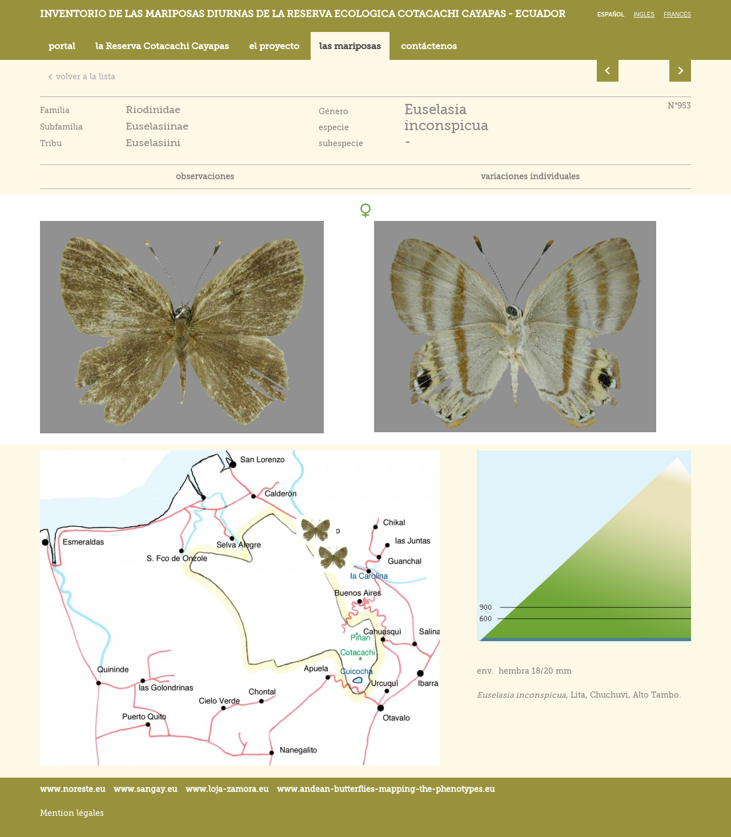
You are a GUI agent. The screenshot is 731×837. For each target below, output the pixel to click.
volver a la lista (81, 76)
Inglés (644, 14)
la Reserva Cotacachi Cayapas (162, 46)
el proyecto (274, 46)
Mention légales (72, 813)
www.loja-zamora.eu (227, 789)
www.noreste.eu (72, 789)
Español (611, 14)
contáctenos (429, 46)
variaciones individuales (530, 176)
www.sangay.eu (145, 789)
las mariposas (350, 46)
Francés (677, 14)
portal (62, 46)
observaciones (205, 176)
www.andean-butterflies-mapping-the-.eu (386, 789)
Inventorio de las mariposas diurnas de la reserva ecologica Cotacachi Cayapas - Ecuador (302, 14)
